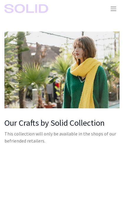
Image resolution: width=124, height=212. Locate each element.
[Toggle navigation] (113, 8)
